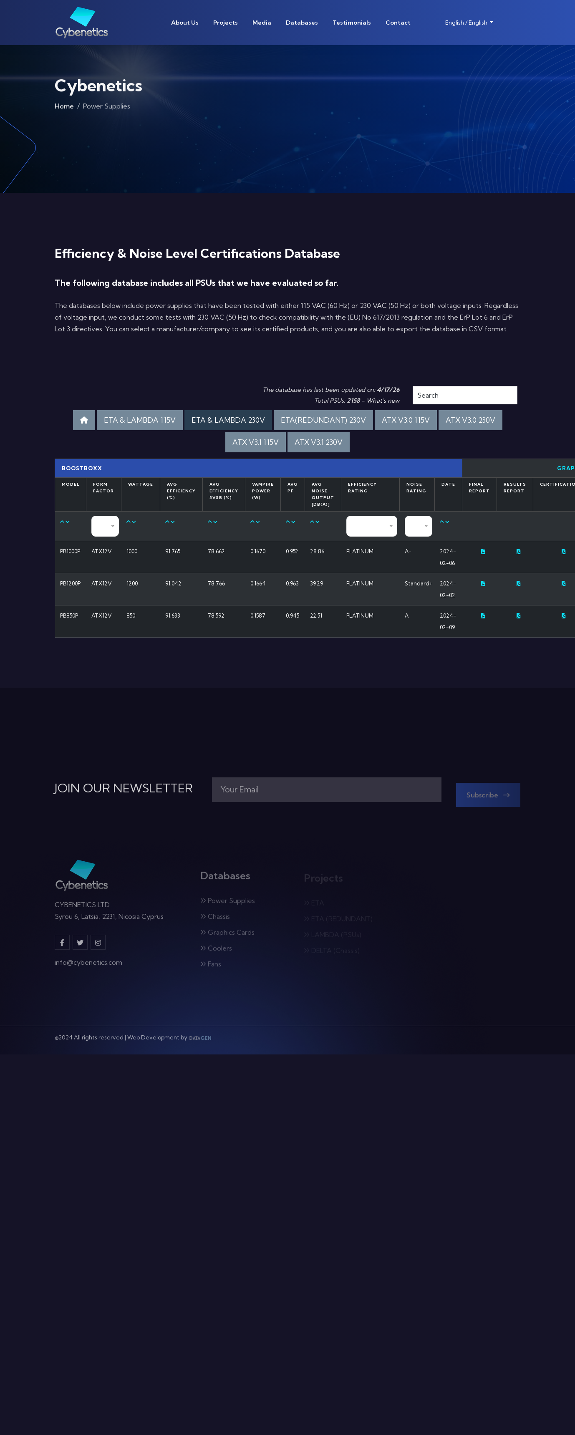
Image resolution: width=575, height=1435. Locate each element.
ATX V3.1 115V (255, 442)
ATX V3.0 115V (406, 420)
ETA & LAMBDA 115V (140, 420)
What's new (382, 400)
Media (261, 22)
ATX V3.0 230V (470, 420)
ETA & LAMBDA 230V (228, 420)
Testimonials (352, 22)
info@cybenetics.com (88, 966)
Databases (302, 22)
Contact (398, 22)
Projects (225, 22)
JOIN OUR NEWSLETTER (124, 788)
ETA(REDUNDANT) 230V (323, 420)
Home (64, 108)
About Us (185, 22)
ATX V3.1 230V (319, 442)
